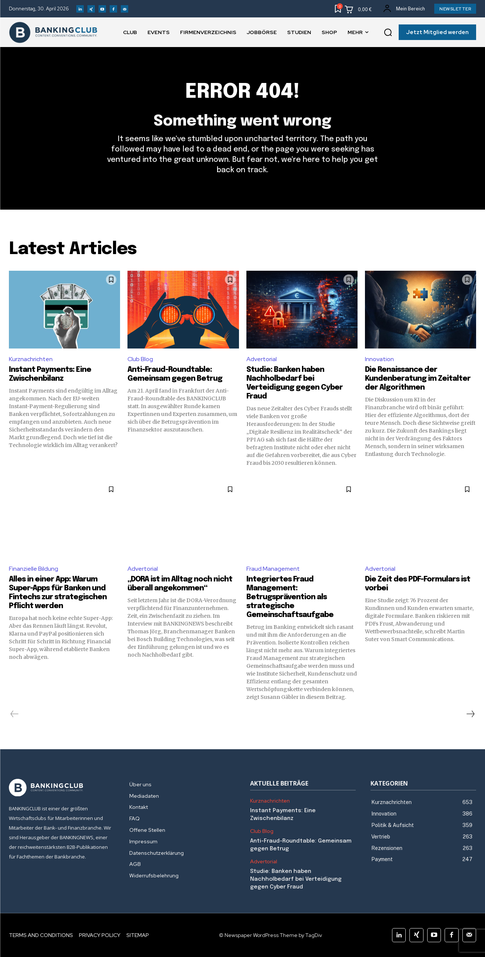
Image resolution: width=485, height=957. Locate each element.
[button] (388, 32)
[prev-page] (14, 714)
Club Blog (140, 359)
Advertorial (261, 359)
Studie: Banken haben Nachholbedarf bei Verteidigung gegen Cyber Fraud (296, 879)
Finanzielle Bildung (33, 569)
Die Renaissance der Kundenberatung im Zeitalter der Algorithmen (418, 378)
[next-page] (470, 714)
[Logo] (61, 788)
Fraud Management (273, 569)
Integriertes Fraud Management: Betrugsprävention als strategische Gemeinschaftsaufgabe (289, 597)
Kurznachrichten (31, 359)
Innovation (379, 359)
